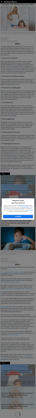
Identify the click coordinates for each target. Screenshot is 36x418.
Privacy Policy (25, 207)
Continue (18, 216)
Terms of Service (23, 205)
